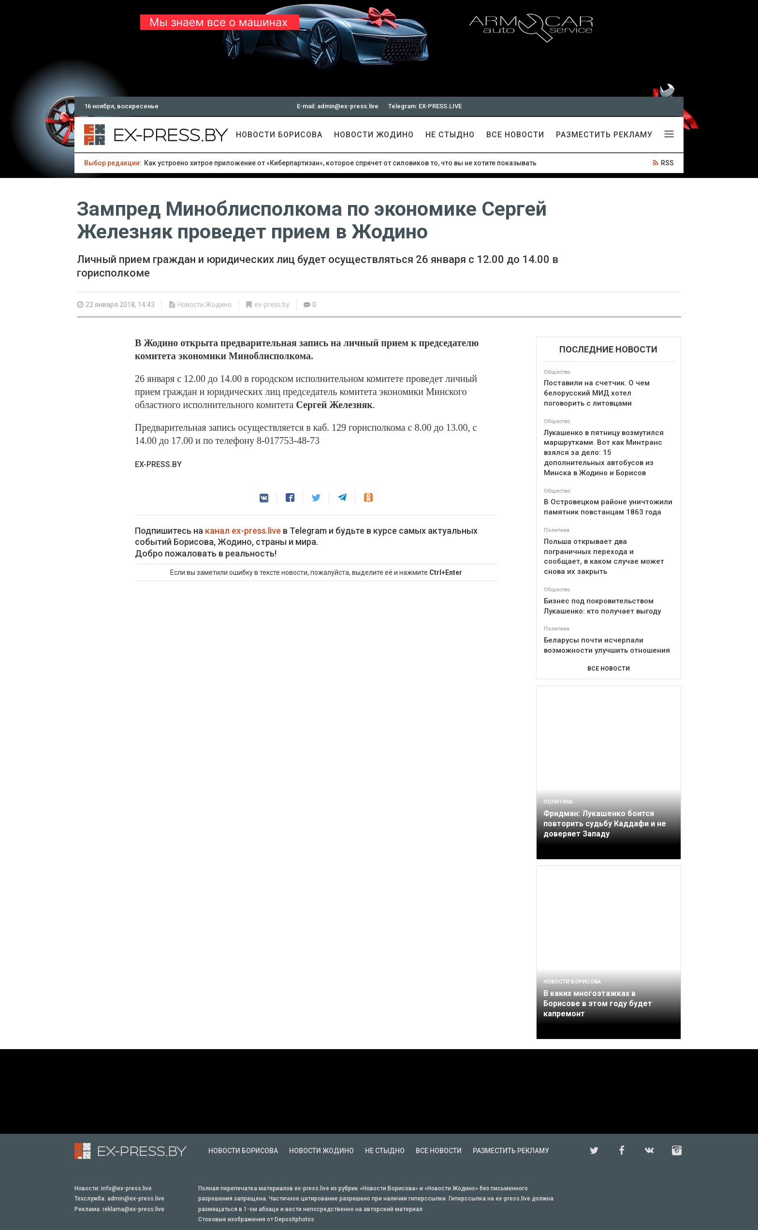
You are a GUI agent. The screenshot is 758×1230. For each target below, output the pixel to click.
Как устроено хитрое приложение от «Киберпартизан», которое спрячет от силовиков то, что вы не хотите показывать (340, 163)
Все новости (515, 134)
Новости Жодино (374, 134)
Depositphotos (294, 1219)
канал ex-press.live (243, 531)
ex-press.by (272, 304)
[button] (264, 498)
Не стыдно (450, 134)
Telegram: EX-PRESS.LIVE (425, 106)
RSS (667, 163)
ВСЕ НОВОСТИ (608, 668)
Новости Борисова (279, 134)
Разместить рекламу (604, 134)
